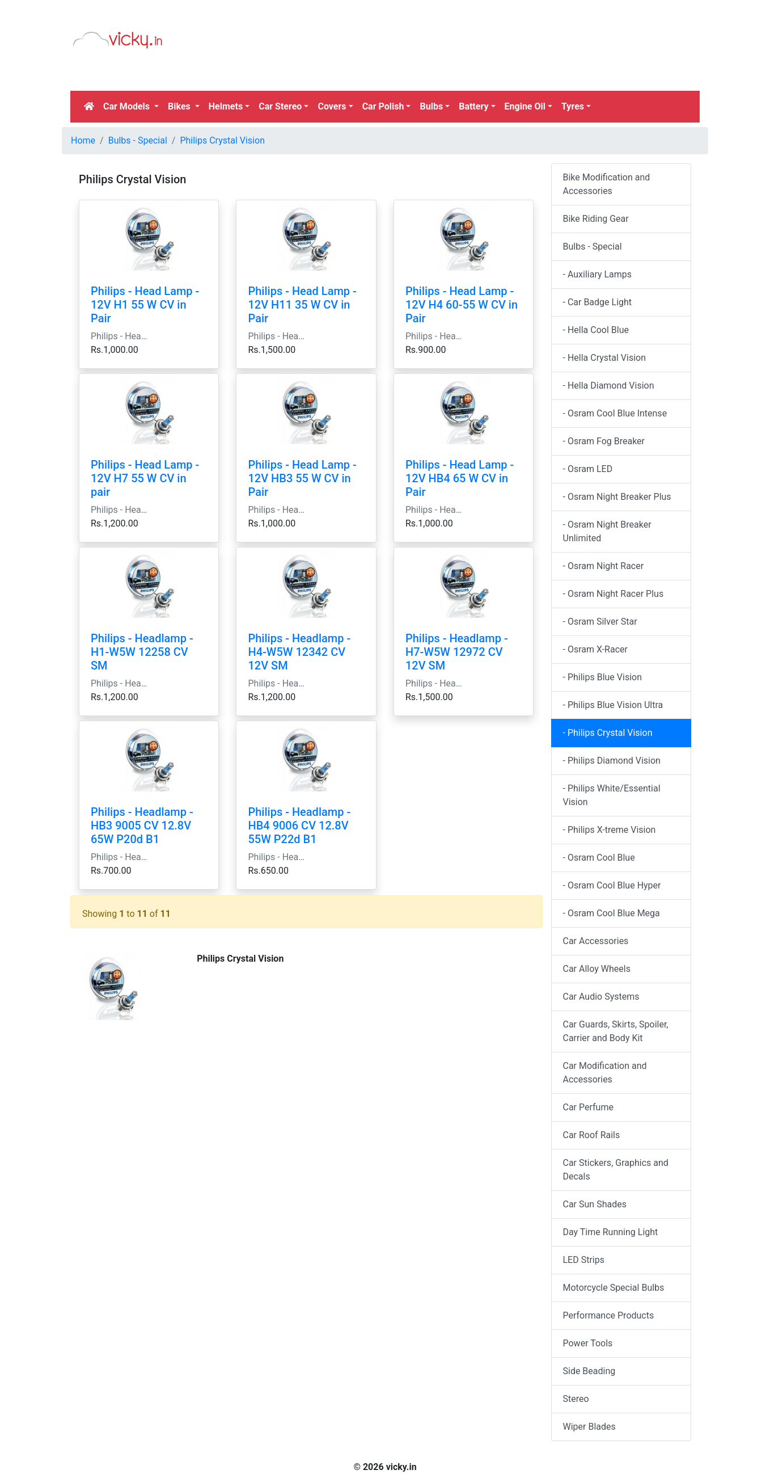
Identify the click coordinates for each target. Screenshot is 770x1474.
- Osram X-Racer (595, 649)
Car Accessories (596, 941)
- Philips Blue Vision (602, 677)
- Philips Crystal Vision (608, 732)
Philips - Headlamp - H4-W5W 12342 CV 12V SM (299, 651)
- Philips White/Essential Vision (612, 795)
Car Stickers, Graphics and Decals (616, 1169)
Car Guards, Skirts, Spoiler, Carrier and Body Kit (616, 1031)
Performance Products (608, 1315)
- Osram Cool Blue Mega (611, 913)
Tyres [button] (572, 106)
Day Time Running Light (610, 1232)
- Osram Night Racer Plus (613, 593)
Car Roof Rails (591, 1135)
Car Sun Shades (595, 1204)
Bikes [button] (180, 106)
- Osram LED (588, 469)
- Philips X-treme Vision (609, 829)
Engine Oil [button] (525, 106)
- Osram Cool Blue (599, 857)
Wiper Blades (589, 1426)
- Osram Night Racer (603, 566)
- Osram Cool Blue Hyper (612, 885)
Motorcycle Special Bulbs (614, 1287)
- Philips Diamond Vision (612, 760)
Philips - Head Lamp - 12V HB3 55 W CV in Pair (302, 478)
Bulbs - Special (137, 140)
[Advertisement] (466, 59)
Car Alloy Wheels (597, 968)
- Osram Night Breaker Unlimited (607, 531)
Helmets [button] (226, 106)
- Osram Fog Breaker (604, 441)
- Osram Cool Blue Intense (615, 413)
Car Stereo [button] (280, 106)
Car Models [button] (127, 106)
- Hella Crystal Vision (604, 357)
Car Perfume (588, 1107)
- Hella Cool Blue (596, 330)
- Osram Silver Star (600, 621)
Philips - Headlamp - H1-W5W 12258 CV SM (142, 651)
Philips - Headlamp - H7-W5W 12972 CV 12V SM (456, 651)
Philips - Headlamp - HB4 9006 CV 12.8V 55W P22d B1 (299, 825)
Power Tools (588, 1343)
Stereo (576, 1398)
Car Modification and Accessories (605, 1072)
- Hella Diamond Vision (608, 385)
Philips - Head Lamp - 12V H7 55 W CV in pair (145, 478)
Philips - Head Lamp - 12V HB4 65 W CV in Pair (459, 478)
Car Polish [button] (383, 106)
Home (83, 140)
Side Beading (589, 1371)
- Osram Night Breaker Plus (617, 496)
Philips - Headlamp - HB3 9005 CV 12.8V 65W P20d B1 (142, 825)
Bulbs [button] (431, 106)
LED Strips (583, 1259)
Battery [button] (473, 106)
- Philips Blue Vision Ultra (613, 705)
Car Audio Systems (601, 996)
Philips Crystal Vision (222, 140)
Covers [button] (332, 106)
